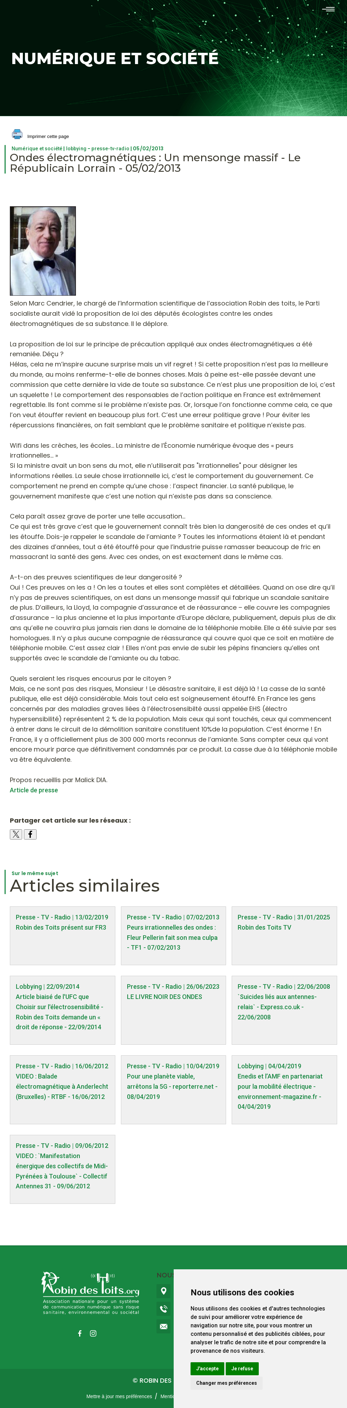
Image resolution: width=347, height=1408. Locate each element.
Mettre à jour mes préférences (119, 1396)
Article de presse (34, 790)
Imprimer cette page (40, 137)
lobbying (76, 148)
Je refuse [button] (242, 1368)
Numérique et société (37, 148)
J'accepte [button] (207, 1368)
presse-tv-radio (110, 148)
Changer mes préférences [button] (226, 1383)
